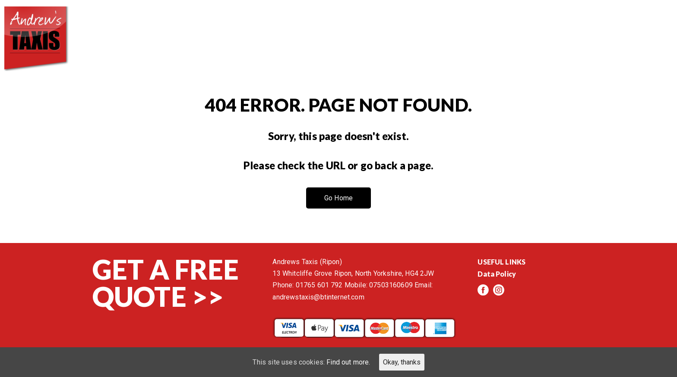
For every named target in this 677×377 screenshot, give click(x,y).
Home (332, 26)
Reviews (504, 26)
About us (386, 26)
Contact (642, 26)
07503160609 (391, 285)
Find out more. (348, 362)
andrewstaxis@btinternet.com (318, 297)
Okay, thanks (402, 362)
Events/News (572, 26)
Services (447, 26)
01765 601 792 (319, 285)
